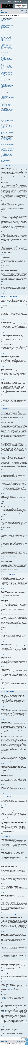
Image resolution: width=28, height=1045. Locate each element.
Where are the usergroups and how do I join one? (7, 98)
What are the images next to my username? (6, 46)
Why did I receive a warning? (6, 68)
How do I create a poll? (5, 61)
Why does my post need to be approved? (6, 75)
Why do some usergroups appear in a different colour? (7, 103)
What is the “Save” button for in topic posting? (6, 73)
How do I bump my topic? (5, 76)
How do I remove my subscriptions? (7, 144)
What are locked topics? (5, 88)
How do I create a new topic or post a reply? (6, 57)
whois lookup (4, 1011)
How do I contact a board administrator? (5, 161)
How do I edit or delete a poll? (6, 65)
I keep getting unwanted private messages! (6, 111)
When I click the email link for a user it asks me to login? (6, 52)
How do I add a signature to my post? (6, 60)
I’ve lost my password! (5, 27)
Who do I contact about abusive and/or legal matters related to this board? (7, 158)
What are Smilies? (4, 83)
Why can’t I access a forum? (6, 66)
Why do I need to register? (5, 19)
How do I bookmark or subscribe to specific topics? (7, 140)
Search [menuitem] (26, 12)
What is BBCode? (4, 80)
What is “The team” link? (5, 105)
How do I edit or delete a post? (6, 58)
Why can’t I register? (4, 21)
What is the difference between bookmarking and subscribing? (6, 138)
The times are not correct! (5, 40)
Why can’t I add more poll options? (5, 64)
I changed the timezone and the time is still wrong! (6, 42)
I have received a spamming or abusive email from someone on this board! (7, 114)
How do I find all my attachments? (7, 150)
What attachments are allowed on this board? (7, 149)
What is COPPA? (4, 20)
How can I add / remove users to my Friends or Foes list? (7, 121)
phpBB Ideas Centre (5, 998)
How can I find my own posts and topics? (7, 133)
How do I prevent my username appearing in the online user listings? (6, 38)
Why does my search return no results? (6, 127)
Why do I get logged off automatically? (5, 29)
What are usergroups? (5, 96)
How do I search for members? (6, 131)
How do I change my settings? (6, 36)
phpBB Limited (7, 986)
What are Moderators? (5, 95)
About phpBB (10, 989)
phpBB (17, 351)
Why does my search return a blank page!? (7, 129)
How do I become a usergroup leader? (6, 100)
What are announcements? (6, 86)
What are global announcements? (7, 85)
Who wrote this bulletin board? (6, 154)
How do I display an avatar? (6, 47)
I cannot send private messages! (7, 109)
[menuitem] (3, 10)
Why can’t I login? (4, 24)
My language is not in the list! (6, 44)
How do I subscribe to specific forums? (6, 143)
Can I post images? (4, 84)
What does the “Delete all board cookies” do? (6, 32)
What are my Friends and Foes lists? (7, 119)
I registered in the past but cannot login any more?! (7, 26)
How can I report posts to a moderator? (6, 71)
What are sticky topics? (5, 87)
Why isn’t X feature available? (6, 155)
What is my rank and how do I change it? (6, 49)
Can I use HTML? (4, 81)
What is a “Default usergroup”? (6, 104)
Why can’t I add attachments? (6, 67)
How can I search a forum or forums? (7, 125)
